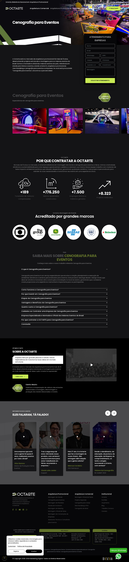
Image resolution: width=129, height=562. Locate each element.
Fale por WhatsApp (115, 2)
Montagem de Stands (55, 497)
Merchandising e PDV (82, 506)
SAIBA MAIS (20, 377)
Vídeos (84, 8)
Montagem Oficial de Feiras (57, 511)
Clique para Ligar (96, 2)
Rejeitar (16, 551)
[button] (107, 413)
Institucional (94, 8)
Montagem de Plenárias (56, 503)
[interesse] (108, 60)
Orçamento (105, 503)
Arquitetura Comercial (39, 8)
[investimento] (108, 65)
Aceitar (34, 551)
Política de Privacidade (24, 546)
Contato (104, 511)
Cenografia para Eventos (56, 500)
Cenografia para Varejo (82, 503)
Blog (103, 506)
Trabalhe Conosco (108, 508)
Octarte (104, 497)
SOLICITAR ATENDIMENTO (100, 80)
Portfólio (76, 8)
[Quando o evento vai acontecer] (92, 65)
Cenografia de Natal (81, 508)
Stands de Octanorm (55, 506)
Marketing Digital (36, 559)
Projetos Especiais (80, 500)
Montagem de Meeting (55, 508)
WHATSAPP (113, 8)
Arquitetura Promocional (60, 8)
